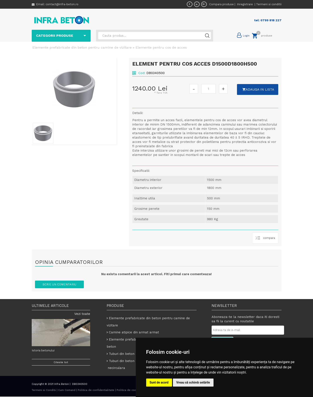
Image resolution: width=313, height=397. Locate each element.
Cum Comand (66, 390)
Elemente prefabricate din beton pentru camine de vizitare (82, 47)
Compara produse (221, 4)
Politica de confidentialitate (96, 390)
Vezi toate (82, 314)
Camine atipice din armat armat (134, 332)
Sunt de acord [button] (159, 382)
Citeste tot (61, 362)
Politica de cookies (129, 390)
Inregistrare (245, 4)
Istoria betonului (43, 350)
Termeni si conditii (269, 4)
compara (269, 238)
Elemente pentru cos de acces (161, 47)
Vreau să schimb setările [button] (193, 382)
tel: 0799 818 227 (268, 20)
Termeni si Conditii (44, 390)
